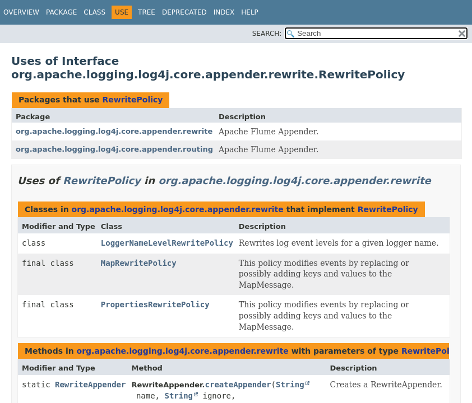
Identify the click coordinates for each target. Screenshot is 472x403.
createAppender (238, 384)
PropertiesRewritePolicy (155, 304)
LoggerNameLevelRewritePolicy (167, 242)
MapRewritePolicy (139, 263)
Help (249, 12)
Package (61, 12)
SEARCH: (267, 34)
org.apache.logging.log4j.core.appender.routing (114, 149)
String (290, 384)
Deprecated (184, 12)
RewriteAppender (90, 384)
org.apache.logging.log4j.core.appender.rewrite (114, 131)
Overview (21, 12)
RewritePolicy (132, 99)
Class (94, 12)
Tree (146, 12)
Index (224, 12)
